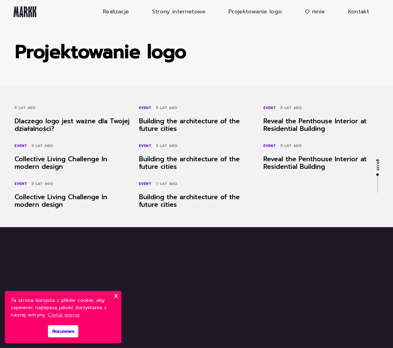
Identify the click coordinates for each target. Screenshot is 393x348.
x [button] (115, 295)
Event (145, 108)
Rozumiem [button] (63, 331)
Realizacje (116, 11)
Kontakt (358, 11)
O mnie (315, 11)
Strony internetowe (178, 11)
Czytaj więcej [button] (64, 315)
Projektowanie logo (255, 11)
